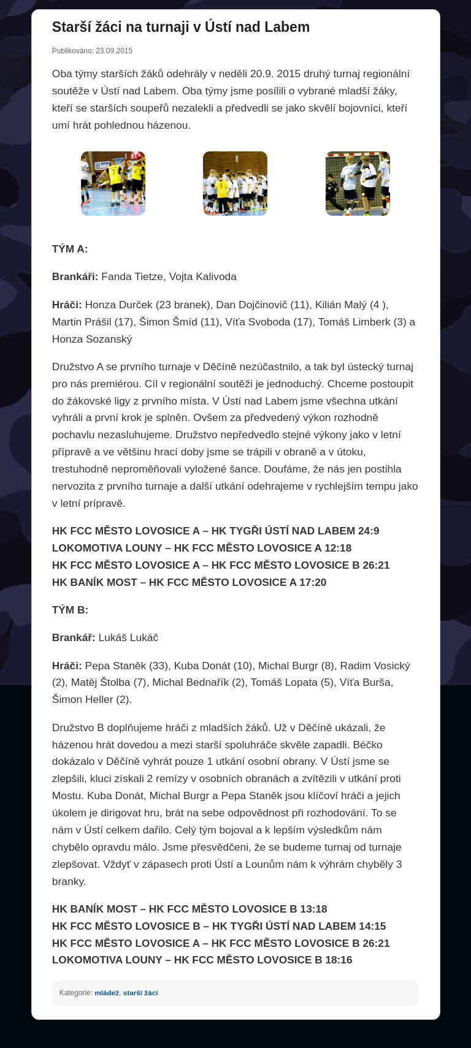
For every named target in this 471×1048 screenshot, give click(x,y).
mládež (106, 993)
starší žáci (140, 993)
